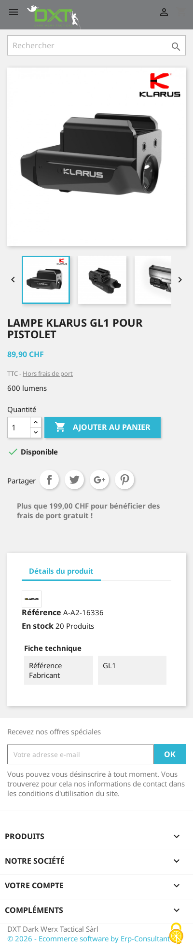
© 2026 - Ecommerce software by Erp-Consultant (88, 938)
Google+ (99, 479)
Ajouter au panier (103, 427)
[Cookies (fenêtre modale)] (176, 934)
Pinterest (124, 479)
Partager (49, 479)
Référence (41, 612)
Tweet (74, 479)
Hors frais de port (48, 373)
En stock (38, 626)
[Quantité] (18, 427)
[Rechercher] (96, 45)
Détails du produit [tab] (61, 571)
